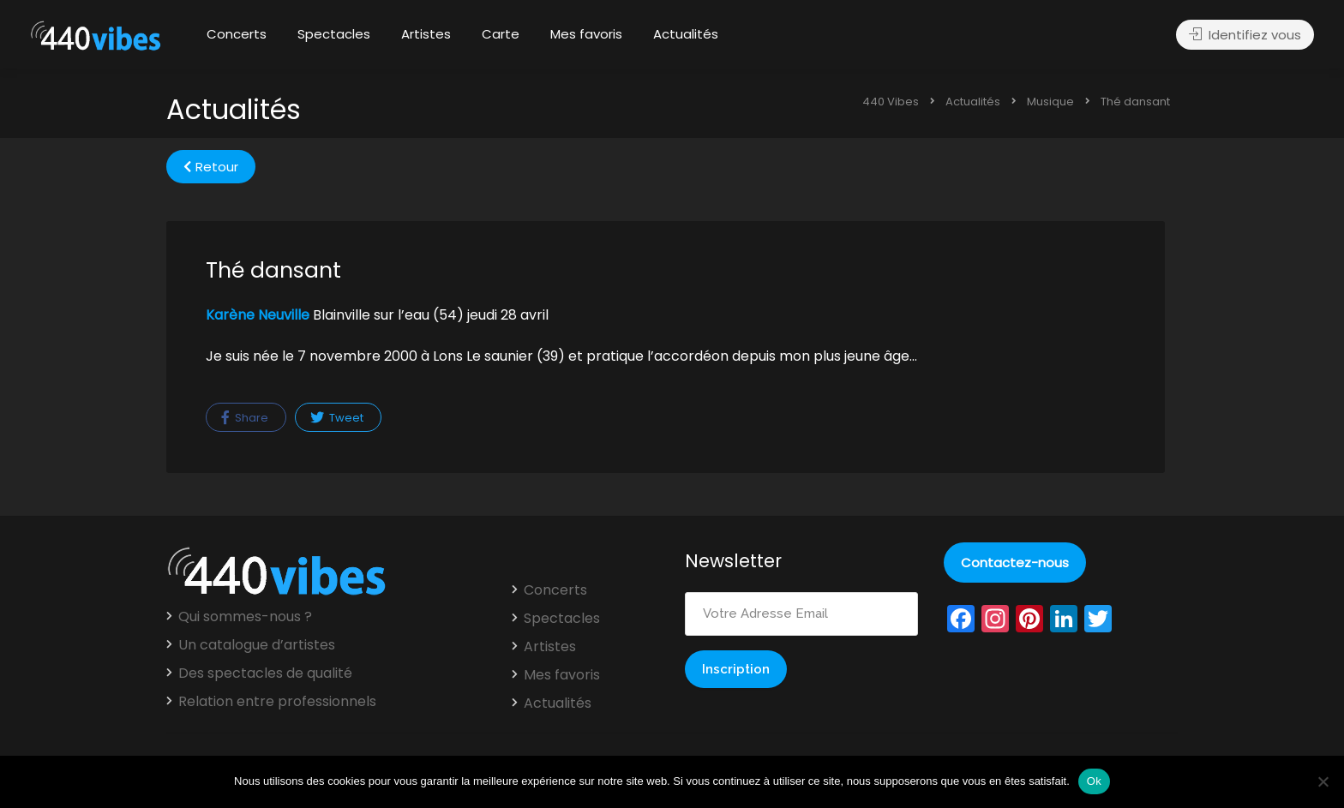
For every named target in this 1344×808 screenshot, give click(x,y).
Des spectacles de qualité (265, 673)
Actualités (685, 34)
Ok (1094, 781)
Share (244, 418)
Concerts (237, 34)
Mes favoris (586, 34)
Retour (210, 167)
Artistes (426, 34)
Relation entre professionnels (277, 701)
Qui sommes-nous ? (245, 616)
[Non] (1322, 781)
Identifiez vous (1245, 35)
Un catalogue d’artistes (256, 645)
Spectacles (333, 34)
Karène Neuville (257, 315)
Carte (500, 34)
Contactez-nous (1015, 563)
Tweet (336, 418)
